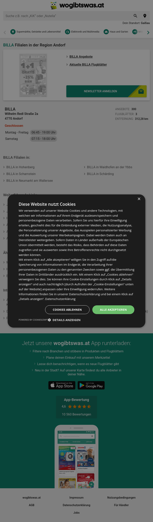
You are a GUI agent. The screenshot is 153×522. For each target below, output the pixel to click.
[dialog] (76, 261)
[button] (64, 320)
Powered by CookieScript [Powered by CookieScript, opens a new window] (33, 319)
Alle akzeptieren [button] (113, 309)
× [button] (138, 198)
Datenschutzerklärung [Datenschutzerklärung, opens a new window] (60, 299)
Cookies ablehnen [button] (67, 309)
